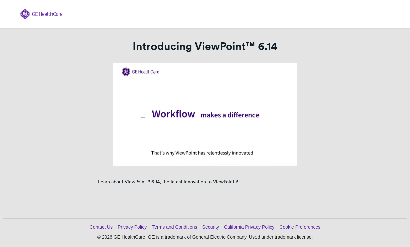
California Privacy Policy (249, 227)
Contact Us (101, 227)
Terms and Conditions (174, 227)
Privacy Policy (132, 227)
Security (210, 227)
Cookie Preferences (299, 227)
